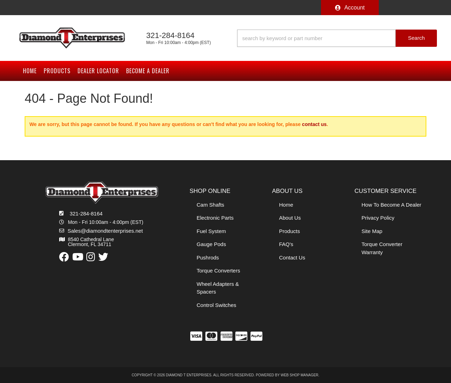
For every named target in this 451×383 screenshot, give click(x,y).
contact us (314, 124)
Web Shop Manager (300, 375)
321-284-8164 (86, 213)
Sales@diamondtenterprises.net (105, 231)
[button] (337, 38)
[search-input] (316, 38)
